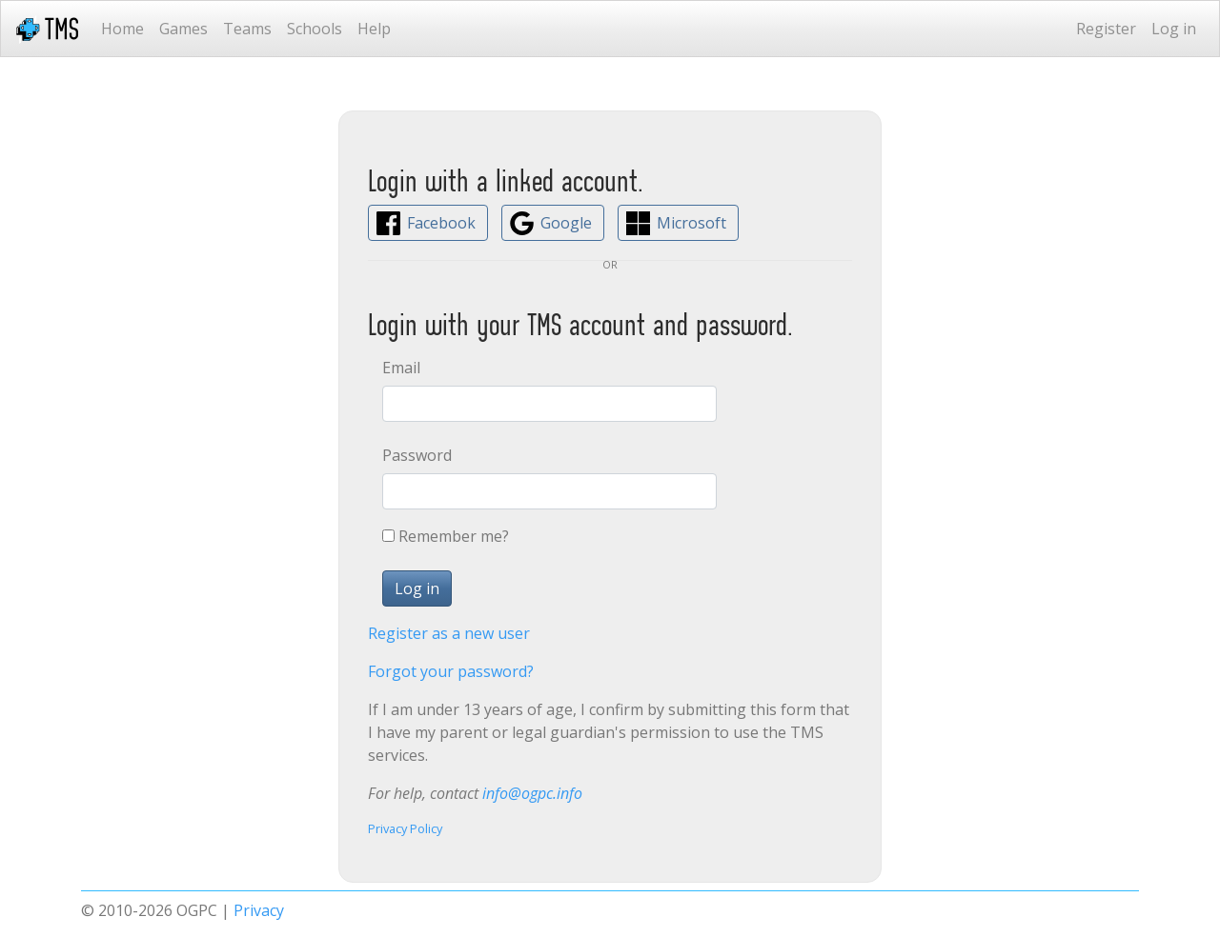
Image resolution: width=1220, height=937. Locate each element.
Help (374, 28)
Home (122, 28)
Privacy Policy (405, 828)
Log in (1173, 28)
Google (566, 222)
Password (417, 455)
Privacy (259, 910)
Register (1106, 28)
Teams (247, 28)
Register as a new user (449, 633)
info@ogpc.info (532, 793)
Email (401, 367)
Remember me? (453, 536)
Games (183, 28)
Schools (314, 28)
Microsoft (691, 222)
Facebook (441, 222)
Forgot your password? (451, 671)
